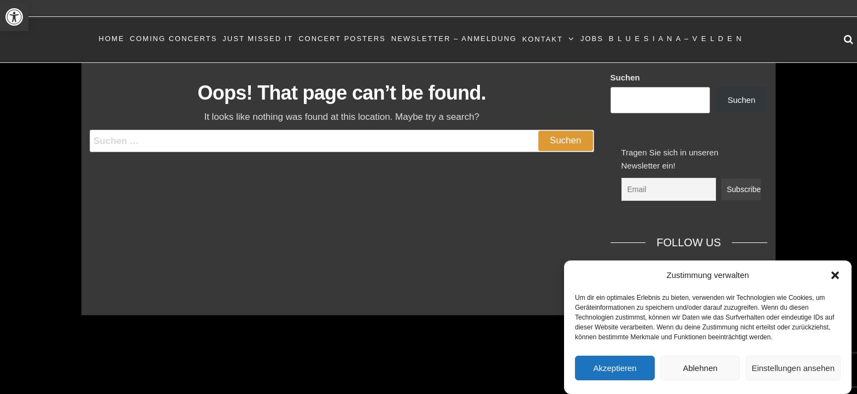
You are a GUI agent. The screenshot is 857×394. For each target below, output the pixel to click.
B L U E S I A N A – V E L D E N (676, 38)
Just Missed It (257, 38)
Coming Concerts (174, 38)
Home (112, 38)
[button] (14, 17)
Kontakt (542, 39)
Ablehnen (700, 368)
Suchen (625, 77)
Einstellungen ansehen (793, 368)
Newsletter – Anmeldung (454, 38)
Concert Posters (342, 38)
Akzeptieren (614, 368)
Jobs (591, 38)
